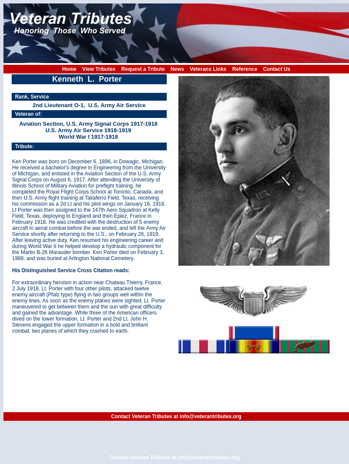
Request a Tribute (143, 69)
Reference (244, 69)
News (177, 69)
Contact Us (276, 69)
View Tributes (98, 69)
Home (69, 69)
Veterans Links (208, 69)
